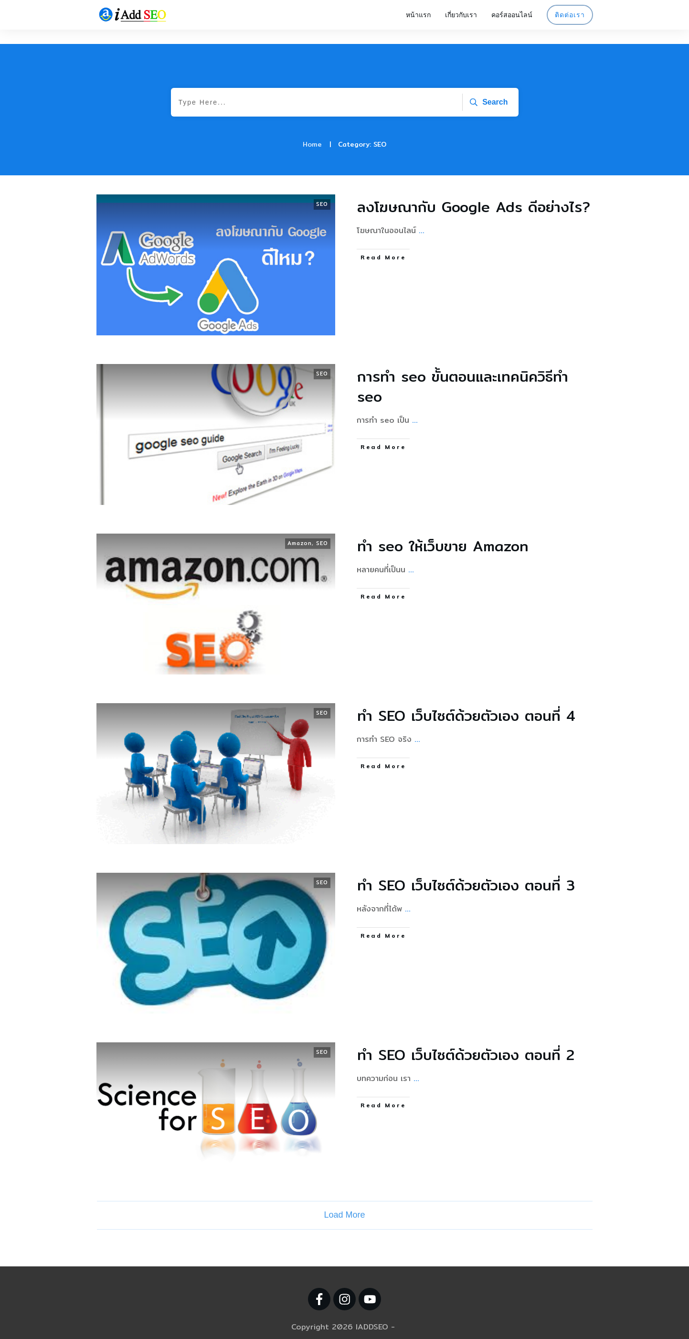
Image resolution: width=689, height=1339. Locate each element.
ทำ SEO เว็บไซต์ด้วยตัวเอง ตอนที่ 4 (466, 701)
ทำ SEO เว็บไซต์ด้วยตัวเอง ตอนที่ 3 (466, 870)
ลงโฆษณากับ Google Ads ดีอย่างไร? (473, 192)
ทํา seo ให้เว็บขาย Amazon (442, 531)
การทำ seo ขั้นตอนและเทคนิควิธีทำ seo (462, 372)
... (421, 216)
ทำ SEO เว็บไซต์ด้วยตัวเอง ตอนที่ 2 (465, 1040)
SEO (322, 189)
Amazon (299, 529)
